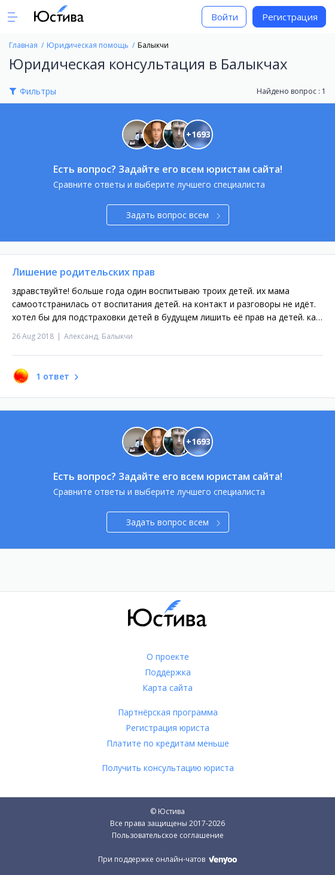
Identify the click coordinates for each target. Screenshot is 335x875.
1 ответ (52, 376)
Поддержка (168, 672)
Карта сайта (167, 687)
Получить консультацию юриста (168, 767)
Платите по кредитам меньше (167, 743)
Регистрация (290, 17)
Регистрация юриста (167, 727)
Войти (224, 17)
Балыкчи (117, 336)
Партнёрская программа (168, 712)
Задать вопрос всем (173, 215)
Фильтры (38, 91)
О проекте (168, 656)
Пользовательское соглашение (168, 835)
